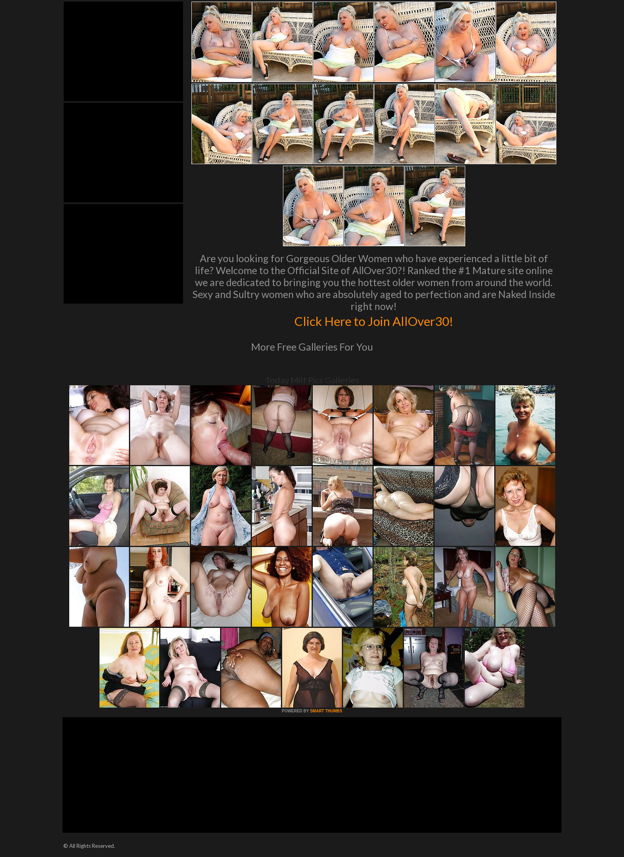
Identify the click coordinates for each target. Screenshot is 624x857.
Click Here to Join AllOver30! (374, 320)
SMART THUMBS (326, 711)
